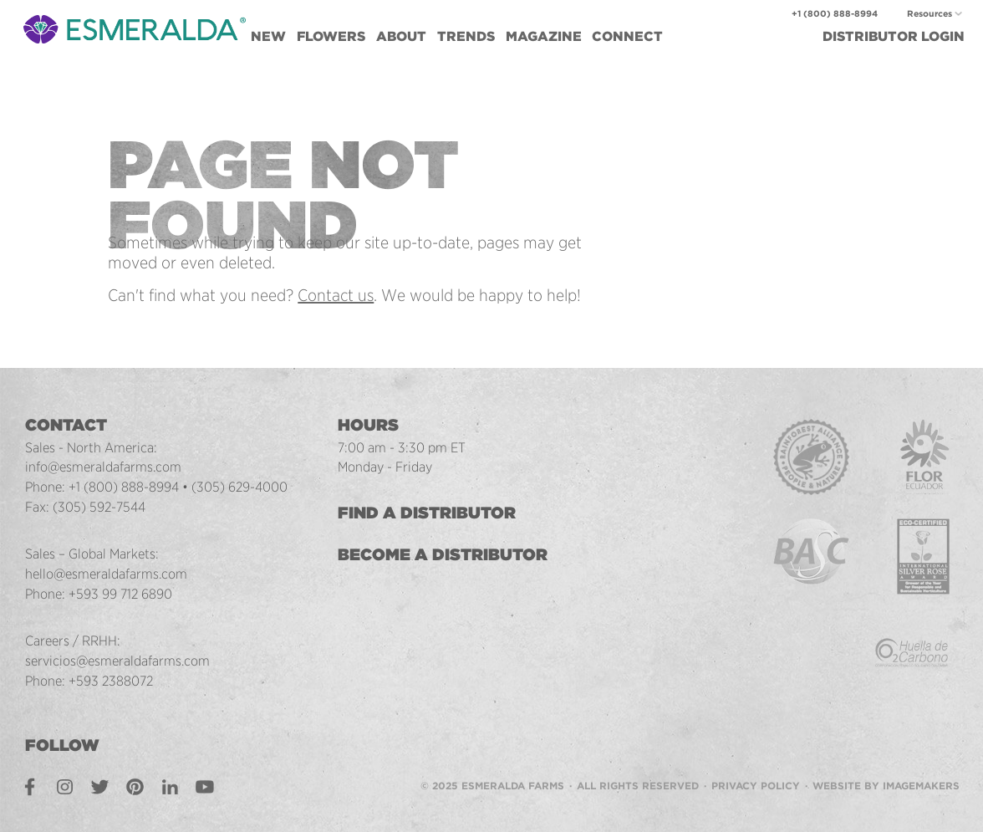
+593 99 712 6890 (120, 593)
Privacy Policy (755, 785)
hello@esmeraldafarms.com (106, 573)
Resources (929, 13)
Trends (466, 36)
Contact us (336, 295)
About (401, 36)
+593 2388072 (111, 680)
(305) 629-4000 (239, 486)
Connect (627, 36)
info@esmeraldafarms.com (103, 466)
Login (894, 36)
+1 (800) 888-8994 (835, 13)
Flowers (331, 36)
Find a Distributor (427, 513)
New (268, 36)
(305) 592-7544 (99, 506)
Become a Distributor (443, 554)
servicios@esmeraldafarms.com (117, 660)
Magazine (544, 36)
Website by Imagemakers (886, 785)
